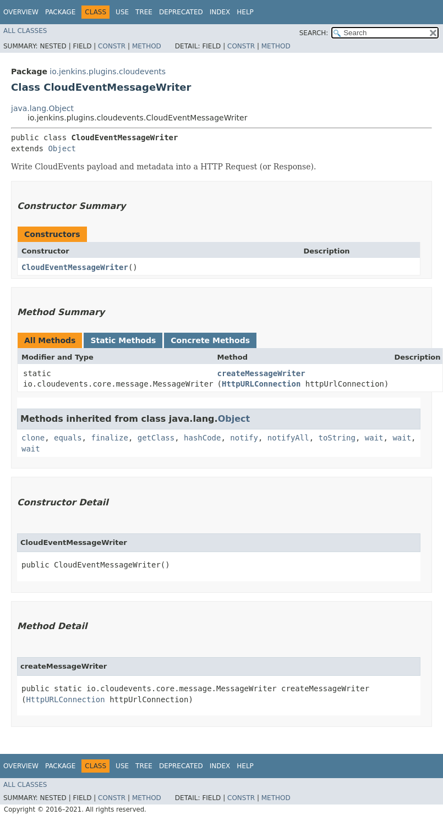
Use (122, 12)
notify (244, 437)
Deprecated (181, 12)
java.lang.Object (42, 108)
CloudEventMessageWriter (74, 267)
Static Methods (123, 340)
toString (337, 437)
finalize (109, 437)
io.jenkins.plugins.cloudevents (108, 71)
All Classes (25, 31)
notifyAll (288, 437)
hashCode (202, 437)
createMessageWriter (261, 373)
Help (245, 12)
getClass (156, 437)
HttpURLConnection (261, 383)
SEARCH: (314, 33)
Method (146, 46)
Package (60, 12)
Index (220, 12)
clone (33, 437)
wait (374, 437)
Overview (21, 12)
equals (68, 437)
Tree (143, 12)
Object (62, 148)
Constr (111, 46)
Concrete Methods (210, 340)
